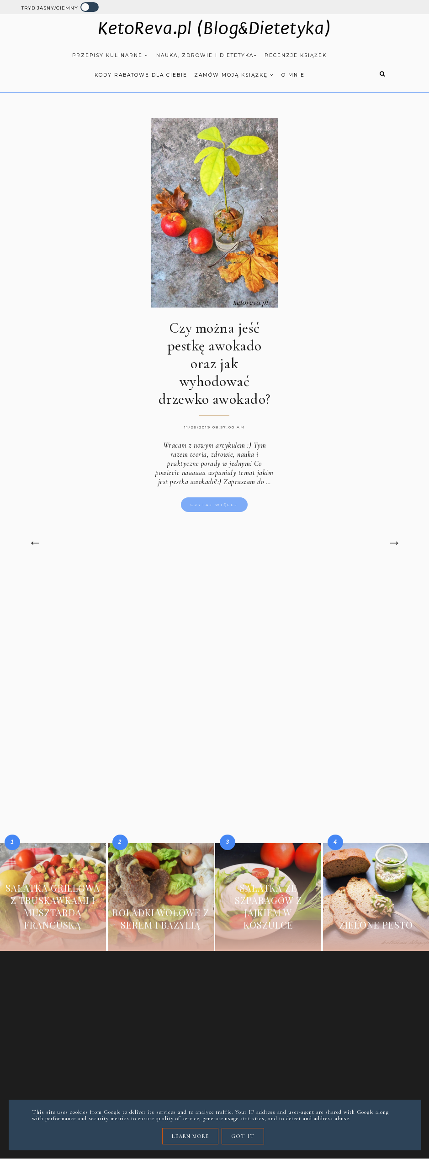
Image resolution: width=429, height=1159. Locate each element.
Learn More (190, 1136)
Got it (242, 1136)
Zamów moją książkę (234, 75)
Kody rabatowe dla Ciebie (141, 75)
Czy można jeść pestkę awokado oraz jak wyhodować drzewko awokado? (214, 363)
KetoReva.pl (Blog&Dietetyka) (214, 29)
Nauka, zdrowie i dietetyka (207, 55)
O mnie (293, 75)
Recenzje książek (296, 55)
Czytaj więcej (214, 504)
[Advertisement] (214, 648)
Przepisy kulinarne (110, 55)
